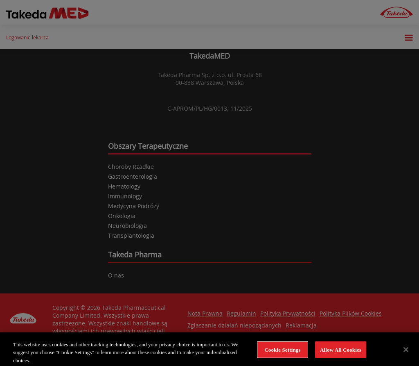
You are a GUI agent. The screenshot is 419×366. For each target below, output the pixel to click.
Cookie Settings (282, 353)
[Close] (406, 353)
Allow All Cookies (340, 353)
